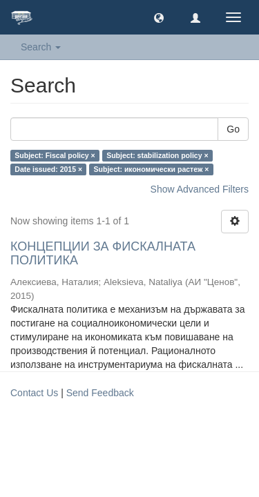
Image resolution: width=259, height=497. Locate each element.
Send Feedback (100, 392)
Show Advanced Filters (200, 189)
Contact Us (34, 392)
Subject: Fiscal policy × (55, 155)
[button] (158, 17)
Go (233, 129)
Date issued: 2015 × (48, 169)
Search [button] (41, 46)
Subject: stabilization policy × (157, 155)
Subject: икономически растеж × (151, 169)
